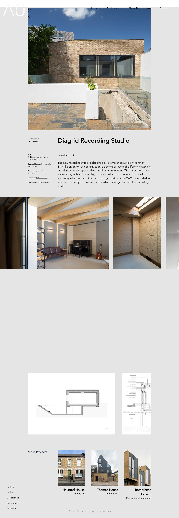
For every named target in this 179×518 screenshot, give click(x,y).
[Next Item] (147, 403)
